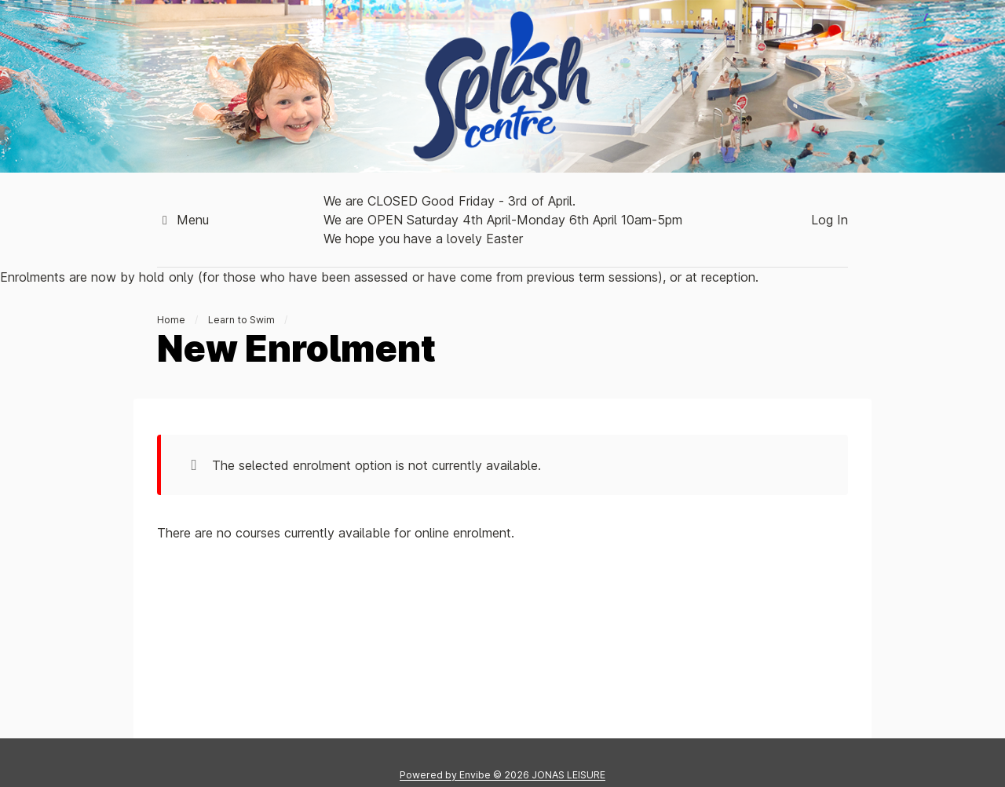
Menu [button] (183, 220)
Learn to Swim (241, 320)
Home (171, 320)
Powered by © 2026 (502, 775)
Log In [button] (829, 220)
